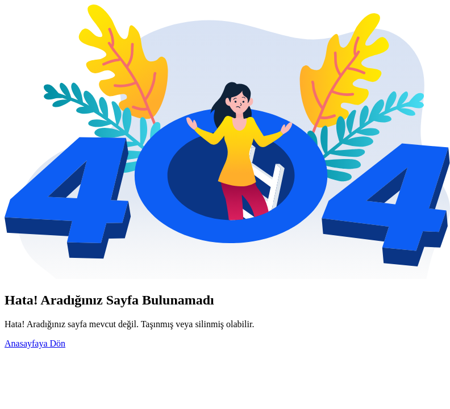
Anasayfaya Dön (35, 343)
